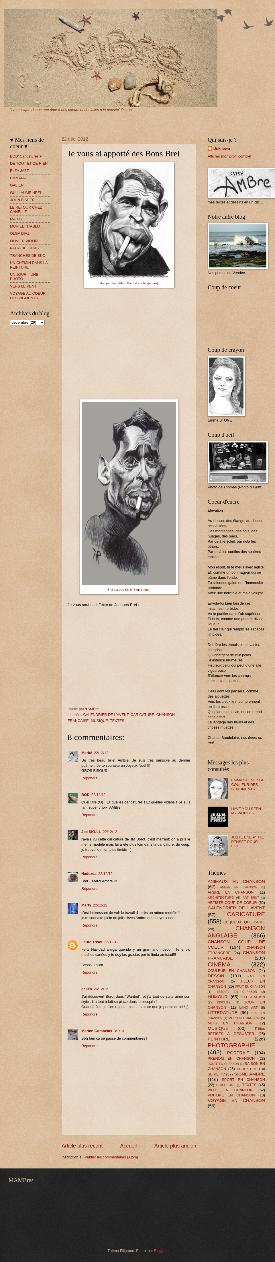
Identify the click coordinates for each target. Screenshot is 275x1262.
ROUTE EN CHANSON (223, 1063)
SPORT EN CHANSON (243, 1079)
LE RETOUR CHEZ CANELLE (26, 209)
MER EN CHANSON (244, 1018)
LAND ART (248, 1007)
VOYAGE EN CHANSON (236, 1100)
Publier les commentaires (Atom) (111, 1157)
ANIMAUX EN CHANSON (236, 881)
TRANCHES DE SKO (27, 255)
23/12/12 (111, 942)
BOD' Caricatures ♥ (26, 156)
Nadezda (89, 873)
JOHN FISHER (22, 200)
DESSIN (216, 975)
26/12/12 (101, 989)
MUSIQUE (99, 721)
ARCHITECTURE (221, 897)
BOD (85, 795)
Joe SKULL (91, 832)
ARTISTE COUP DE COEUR (232, 902)
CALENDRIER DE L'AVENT (105, 714)
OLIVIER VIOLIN (24, 241)
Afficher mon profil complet (229, 156)
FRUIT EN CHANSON (250, 986)
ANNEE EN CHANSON (238, 887)
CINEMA (219, 964)
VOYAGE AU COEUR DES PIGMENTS (28, 295)
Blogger (160, 1251)
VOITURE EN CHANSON (231, 1095)
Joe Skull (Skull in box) (134, 589)
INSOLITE (224, 1002)
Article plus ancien (175, 1146)
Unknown (221, 148)
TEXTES (117, 721)
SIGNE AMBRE (249, 1073)
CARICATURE (142, 714)
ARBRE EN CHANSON (231, 892)
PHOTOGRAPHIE (231, 1045)
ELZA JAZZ (19, 170)
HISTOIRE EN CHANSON (236, 991)
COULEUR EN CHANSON (231, 970)
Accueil (128, 1146)
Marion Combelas (96, 1031)
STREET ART (225, 1085)
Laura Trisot (92, 942)
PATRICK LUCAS (24, 248)
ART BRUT (251, 897)
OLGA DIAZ (20, 233)
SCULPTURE (247, 1069)
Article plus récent (82, 1146)
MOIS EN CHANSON (230, 1023)
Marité (86, 753)
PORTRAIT (238, 1052)
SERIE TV (216, 1074)
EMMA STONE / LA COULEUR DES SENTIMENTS (247, 784)
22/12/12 (101, 753)
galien (86, 989)
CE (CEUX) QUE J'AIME (244, 922)
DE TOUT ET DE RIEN (29, 163)
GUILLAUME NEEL (26, 193)
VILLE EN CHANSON (230, 1090)
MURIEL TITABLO (25, 226)
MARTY (16, 219)
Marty (86, 905)
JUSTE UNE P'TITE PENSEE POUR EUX (247, 841)
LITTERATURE (222, 1012)
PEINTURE (219, 1038)
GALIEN (16, 185)
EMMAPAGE (20, 178)
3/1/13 (119, 1031)
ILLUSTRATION (253, 997)
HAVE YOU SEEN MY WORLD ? (246, 811)
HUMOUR (217, 996)
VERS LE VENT (23, 286)
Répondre (89, 778)
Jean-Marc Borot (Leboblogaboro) (134, 283)
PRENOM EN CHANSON (231, 1058)
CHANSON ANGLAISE (236, 932)
